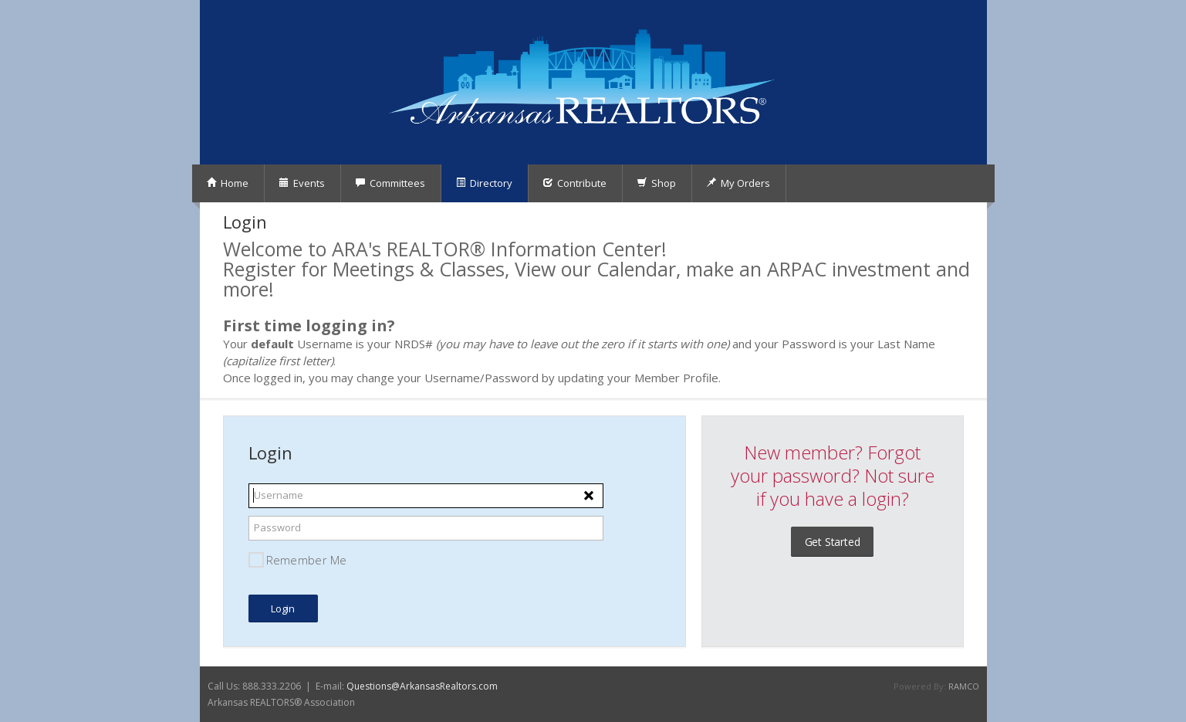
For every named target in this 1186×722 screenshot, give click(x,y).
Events (302, 183)
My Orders (738, 183)
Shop (656, 183)
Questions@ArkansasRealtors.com (422, 686)
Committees (390, 183)
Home (227, 183)
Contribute (574, 183)
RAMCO (963, 686)
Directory (483, 183)
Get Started (832, 541)
